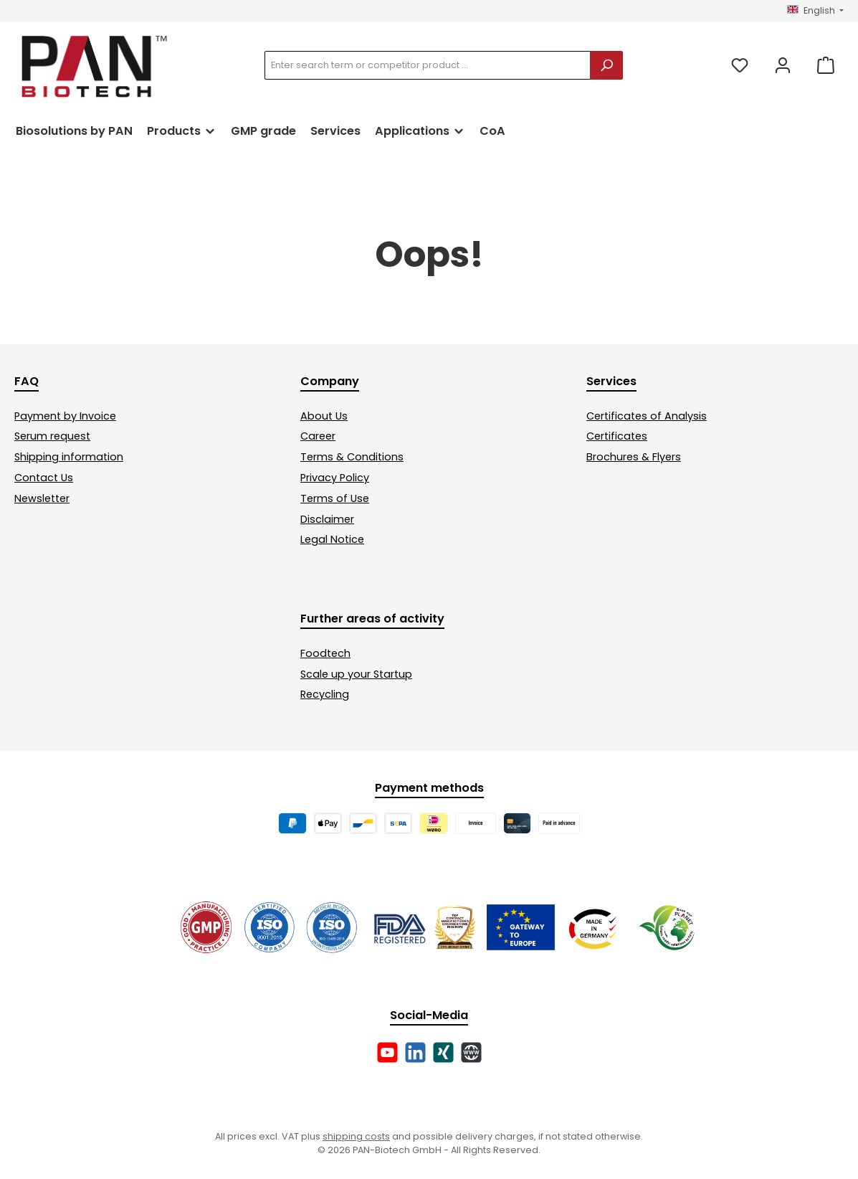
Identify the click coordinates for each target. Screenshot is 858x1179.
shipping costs (356, 1136)
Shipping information (68, 457)
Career (317, 436)
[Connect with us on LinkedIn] (415, 1052)
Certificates (616, 436)
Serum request (52, 436)
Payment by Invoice (65, 416)
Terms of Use (334, 498)
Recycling (324, 694)
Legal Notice (332, 539)
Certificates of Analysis (646, 416)
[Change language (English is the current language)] (815, 11)
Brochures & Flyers (633, 457)
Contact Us (43, 477)
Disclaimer (327, 519)
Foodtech (325, 653)
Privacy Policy (334, 477)
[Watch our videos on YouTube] (387, 1052)
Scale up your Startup (356, 674)
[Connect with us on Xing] (443, 1052)
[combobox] (427, 65)
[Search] (606, 65)
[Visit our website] (471, 1052)
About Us (324, 416)
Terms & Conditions (352, 457)
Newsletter (42, 498)
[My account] (783, 65)
